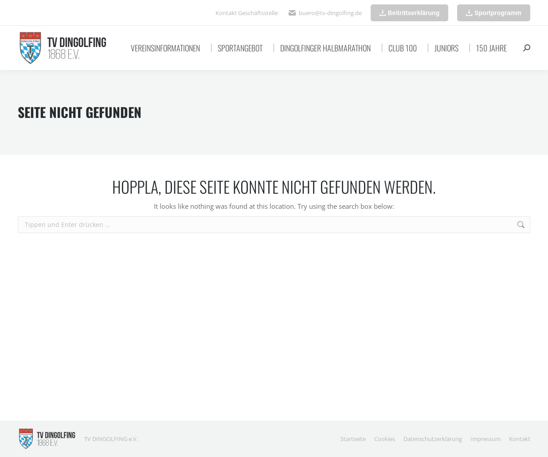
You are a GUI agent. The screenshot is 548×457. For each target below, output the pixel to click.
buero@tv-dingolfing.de (330, 13)
